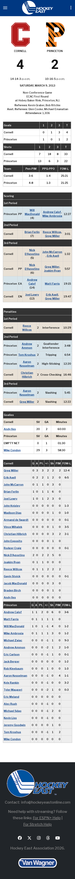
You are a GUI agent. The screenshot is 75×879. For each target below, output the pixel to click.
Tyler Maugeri (13, 689)
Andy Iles (10, 429)
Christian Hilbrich (27, 374)
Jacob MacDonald (15, 583)
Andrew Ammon (27, 345)
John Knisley (12, 505)
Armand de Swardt (16, 519)
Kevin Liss (10, 718)
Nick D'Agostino (32, 251)
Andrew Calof (52, 212)
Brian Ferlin (32, 232)
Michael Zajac (13, 640)
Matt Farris (52, 283)
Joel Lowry (32, 294)
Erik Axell (53, 255)
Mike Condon (12, 450)
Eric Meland (11, 696)
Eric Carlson (12, 654)
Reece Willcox (52, 232)
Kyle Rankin (11, 682)
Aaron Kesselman (27, 363)
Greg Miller (52, 235)
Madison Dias (12, 512)
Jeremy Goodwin (14, 725)
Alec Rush (10, 703)
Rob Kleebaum (13, 668)
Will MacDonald (32, 212)
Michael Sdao (12, 710)
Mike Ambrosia (52, 215)
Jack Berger (11, 661)
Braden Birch (12, 590)
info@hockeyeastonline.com (45, 802)
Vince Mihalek (13, 526)
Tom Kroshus (27, 354)
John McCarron (52, 251)
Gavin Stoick (12, 576)
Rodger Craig (12, 548)
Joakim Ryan (52, 270)
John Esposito (13, 541)
